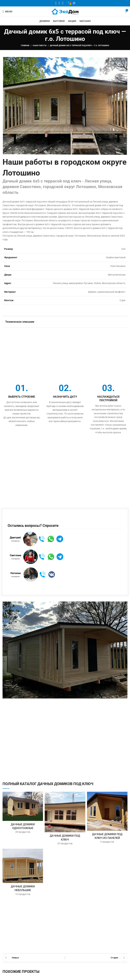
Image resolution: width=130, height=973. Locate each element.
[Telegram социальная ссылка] (62, 3)
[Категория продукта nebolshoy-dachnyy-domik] (23, 873)
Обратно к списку (65, 957)
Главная (25, 45)
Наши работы (40, 45)
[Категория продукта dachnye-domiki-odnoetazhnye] (23, 814)
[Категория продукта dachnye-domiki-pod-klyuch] (65, 819)
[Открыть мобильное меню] (7, 11)
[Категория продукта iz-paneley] (107, 818)
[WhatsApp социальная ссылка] (56, 3)
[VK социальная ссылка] (59, 3)
